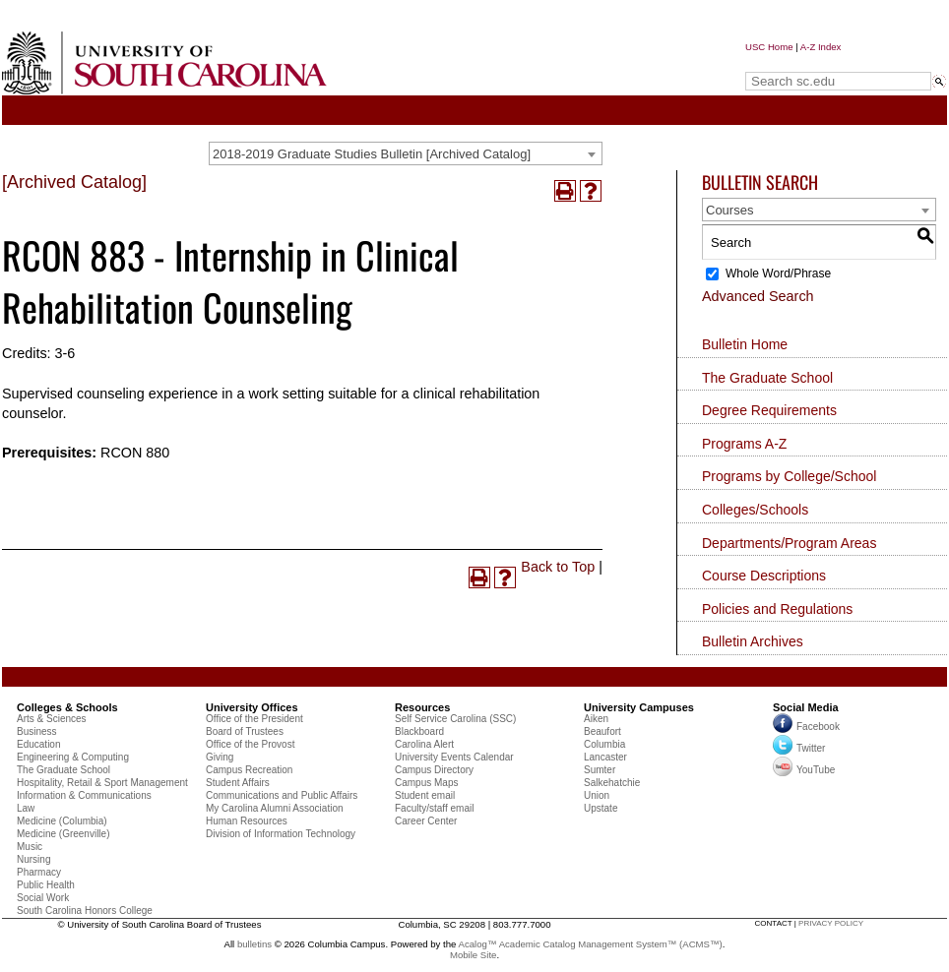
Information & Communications (84, 795)
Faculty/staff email (434, 808)
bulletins (254, 944)
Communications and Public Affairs (281, 795)
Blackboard (419, 731)
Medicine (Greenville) (63, 833)
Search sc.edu (795, 62)
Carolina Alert (424, 744)
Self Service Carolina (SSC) (455, 718)
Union (596, 795)
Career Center (426, 821)
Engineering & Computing (73, 757)
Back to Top (558, 567)
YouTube (804, 769)
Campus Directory (434, 769)
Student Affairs (238, 782)
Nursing (33, 859)
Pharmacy (39, 872)
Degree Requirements (769, 410)
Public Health (46, 885)
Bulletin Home (745, 344)
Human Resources (246, 821)
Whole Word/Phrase (778, 273)
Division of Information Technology (280, 833)
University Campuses (639, 707)
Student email (425, 795)
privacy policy (830, 923)
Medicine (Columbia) (62, 821)
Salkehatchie (612, 782)
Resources (422, 707)
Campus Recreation (249, 769)
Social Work (43, 897)
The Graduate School (767, 378)
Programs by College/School (789, 476)
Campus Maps (426, 782)
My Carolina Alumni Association (275, 808)
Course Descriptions (764, 575)
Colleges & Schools (67, 707)
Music (29, 846)
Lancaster (605, 757)
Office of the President (254, 718)
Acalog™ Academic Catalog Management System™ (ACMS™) (591, 944)
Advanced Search (758, 296)
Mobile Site (473, 954)
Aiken (596, 718)
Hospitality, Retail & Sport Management (102, 782)
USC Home (769, 46)
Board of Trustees (245, 731)
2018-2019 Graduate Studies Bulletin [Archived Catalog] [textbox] (372, 154)
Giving (219, 757)
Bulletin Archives (752, 641)
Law (25, 808)
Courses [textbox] (729, 210)
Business (37, 731)
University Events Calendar (454, 757)
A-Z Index (821, 46)
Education (38, 744)
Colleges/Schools (755, 509)
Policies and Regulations (777, 609)
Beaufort (602, 731)
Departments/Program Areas (789, 543)
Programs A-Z (744, 444)
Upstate (600, 808)
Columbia (604, 744)
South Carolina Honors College (85, 910)
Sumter (599, 769)
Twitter (799, 748)
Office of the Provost (250, 744)
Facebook (818, 726)
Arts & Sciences (52, 718)
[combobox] (405, 153)
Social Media (806, 707)
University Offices (252, 707)
